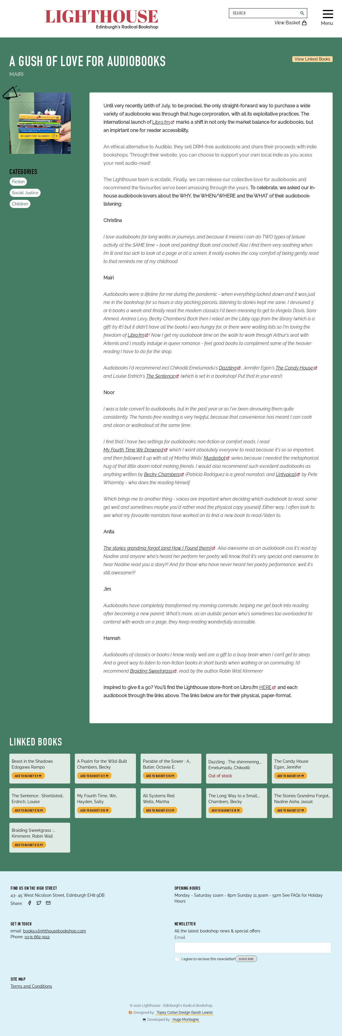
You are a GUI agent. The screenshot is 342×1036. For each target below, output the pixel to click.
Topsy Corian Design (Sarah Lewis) (185, 1013)
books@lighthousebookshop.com (54, 931)
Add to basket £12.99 (160, 810)
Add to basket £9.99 (28, 776)
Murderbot (217, 458)
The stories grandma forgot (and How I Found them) (159, 548)
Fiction (18, 181)
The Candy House (297, 368)
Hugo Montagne (185, 1020)
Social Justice (25, 192)
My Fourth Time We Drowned (135, 450)
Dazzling (230, 368)
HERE (267, 687)
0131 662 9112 (37, 936)
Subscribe (246, 959)
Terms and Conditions (31, 986)
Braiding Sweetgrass (153, 671)
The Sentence (162, 376)
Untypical (288, 474)
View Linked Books (312, 59)
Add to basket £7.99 (290, 810)
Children (20, 204)
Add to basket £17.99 (94, 776)
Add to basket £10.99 (160, 776)
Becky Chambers (164, 474)
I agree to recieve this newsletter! (205, 959)
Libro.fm (163, 122)
